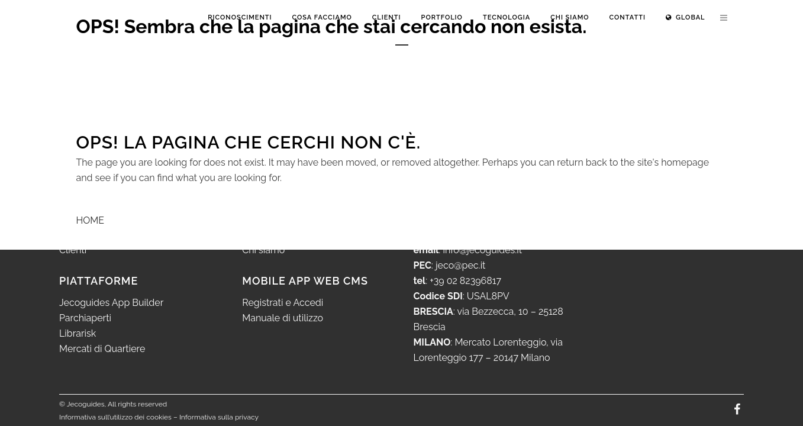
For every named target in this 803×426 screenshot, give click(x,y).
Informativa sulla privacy (219, 417)
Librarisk (77, 333)
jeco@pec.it (461, 265)
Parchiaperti (85, 318)
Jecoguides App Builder (111, 302)
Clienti (72, 250)
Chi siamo (263, 250)
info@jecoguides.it (482, 250)
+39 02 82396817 (465, 280)
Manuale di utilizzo (282, 318)
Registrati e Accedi (282, 302)
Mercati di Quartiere (102, 348)
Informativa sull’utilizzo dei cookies (115, 417)
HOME (90, 220)
